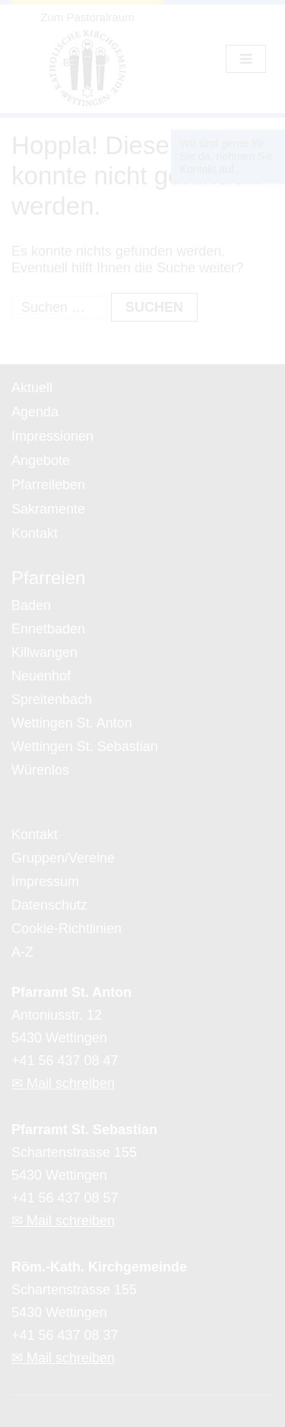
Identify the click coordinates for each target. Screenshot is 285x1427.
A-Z (22, 952)
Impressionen (52, 436)
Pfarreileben (48, 484)
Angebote (40, 460)
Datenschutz (49, 905)
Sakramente (48, 509)
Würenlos (40, 770)
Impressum (45, 881)
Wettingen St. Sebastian (84, 746)
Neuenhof (41, 676)
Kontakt (34, 533)
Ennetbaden (48, 628)
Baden (31, 605)
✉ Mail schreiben (63, 1083)
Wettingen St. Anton (71, 723)
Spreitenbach (51, 699)
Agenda (35, 412)
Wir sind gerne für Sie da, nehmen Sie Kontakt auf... (226, 156)
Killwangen (44, 652)
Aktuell (31, 387)
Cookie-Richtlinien (66, 928)
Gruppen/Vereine (63, 858)
